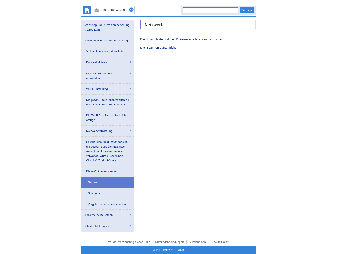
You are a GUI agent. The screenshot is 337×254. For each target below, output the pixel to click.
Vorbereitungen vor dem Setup (105, 51)
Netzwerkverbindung (99, 131)
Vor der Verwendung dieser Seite (129, 242)
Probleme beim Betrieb (98, 215)
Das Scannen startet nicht (158, 47)
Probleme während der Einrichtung (105, 40)
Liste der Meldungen (96, 226)
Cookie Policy (220, 242)
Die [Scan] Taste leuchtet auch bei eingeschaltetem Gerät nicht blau (107, 102)
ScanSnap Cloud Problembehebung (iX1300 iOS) (106, 27)
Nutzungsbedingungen (169, 242)
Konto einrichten (96, 62)
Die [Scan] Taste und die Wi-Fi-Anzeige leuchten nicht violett (181, 39)
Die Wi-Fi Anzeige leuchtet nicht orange (106, 118)
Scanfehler (95, 193)
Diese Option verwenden (101, 171)
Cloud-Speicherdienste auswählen (100, 76)
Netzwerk (94, 182)
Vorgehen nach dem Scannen (107, 204)
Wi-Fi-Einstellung (97, 89)
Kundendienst (198, 242)
